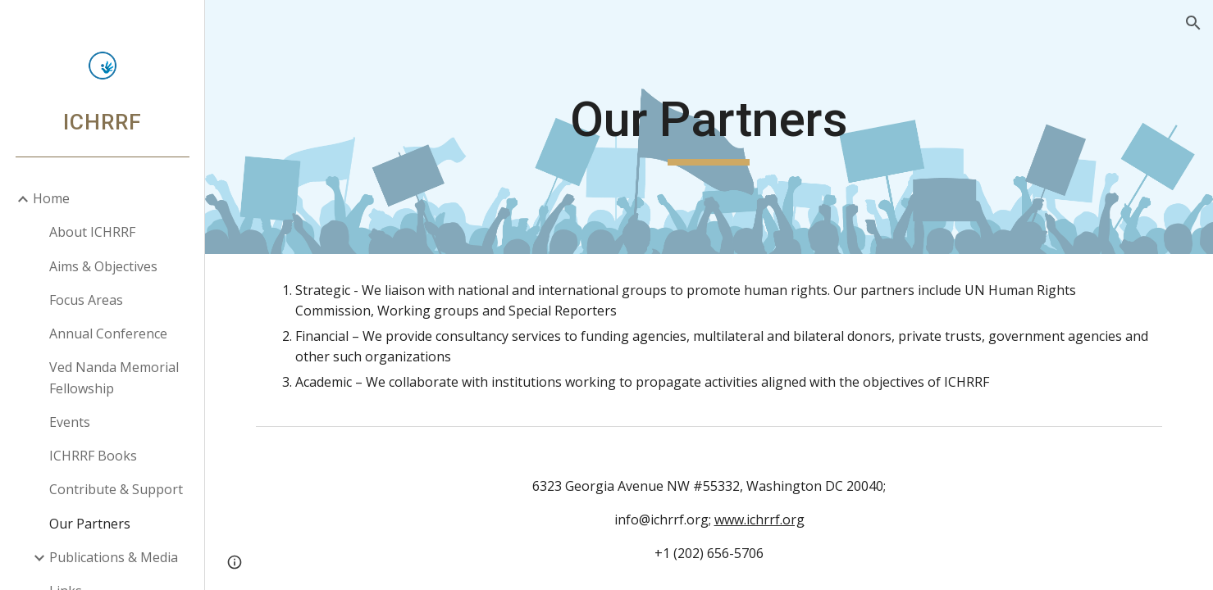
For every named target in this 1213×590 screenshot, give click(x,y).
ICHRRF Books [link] (93, 456)
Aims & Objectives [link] (103, 266)
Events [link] (69, 422)
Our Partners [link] (89, 524)
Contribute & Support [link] (116, 489)
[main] (709, 127)
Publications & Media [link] (113, 557)
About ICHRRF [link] (92, 232)
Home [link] (51, 198)
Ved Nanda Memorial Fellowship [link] (114, 377)
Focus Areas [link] (86, 300)
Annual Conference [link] (108, 333)
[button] (1193, 23)
